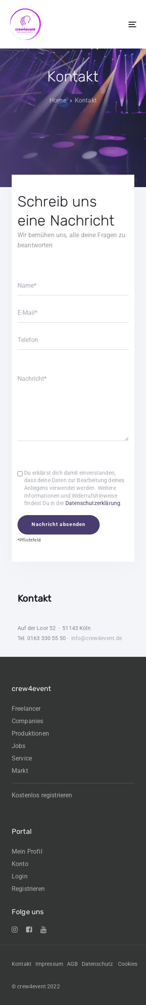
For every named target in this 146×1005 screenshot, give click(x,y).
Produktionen (30, 733)
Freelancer (26, 708)
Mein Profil (27, 851)
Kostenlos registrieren (42, 795)
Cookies (127, 964)
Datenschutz (97, 964)
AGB (72, 964)
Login (20, 876)
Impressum (49, 964)
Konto (20, 864)
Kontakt (22, 964)
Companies (27, 721)
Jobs (19, 746)
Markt (20, 770)
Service (22, 758)
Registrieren (28, 888)
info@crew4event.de (96, 638)
